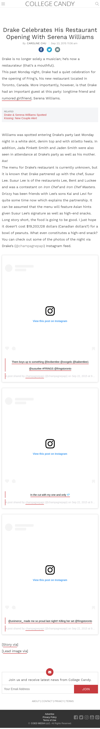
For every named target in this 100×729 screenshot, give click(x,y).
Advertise (49, 714)
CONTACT (47, 701)
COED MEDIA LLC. (41, 723)
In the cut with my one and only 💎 (50, 494)
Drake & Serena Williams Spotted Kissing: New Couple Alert (25, 116)
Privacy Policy (50, 717)
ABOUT (36, 701)
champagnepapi (34, 376)
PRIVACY (59, 701)
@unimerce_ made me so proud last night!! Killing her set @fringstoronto (50, 621)
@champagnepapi (30, 246)
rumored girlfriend (16, 98)
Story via (10, 644)
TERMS (70, 701)
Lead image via (15, 651)
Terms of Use (49, 720)
